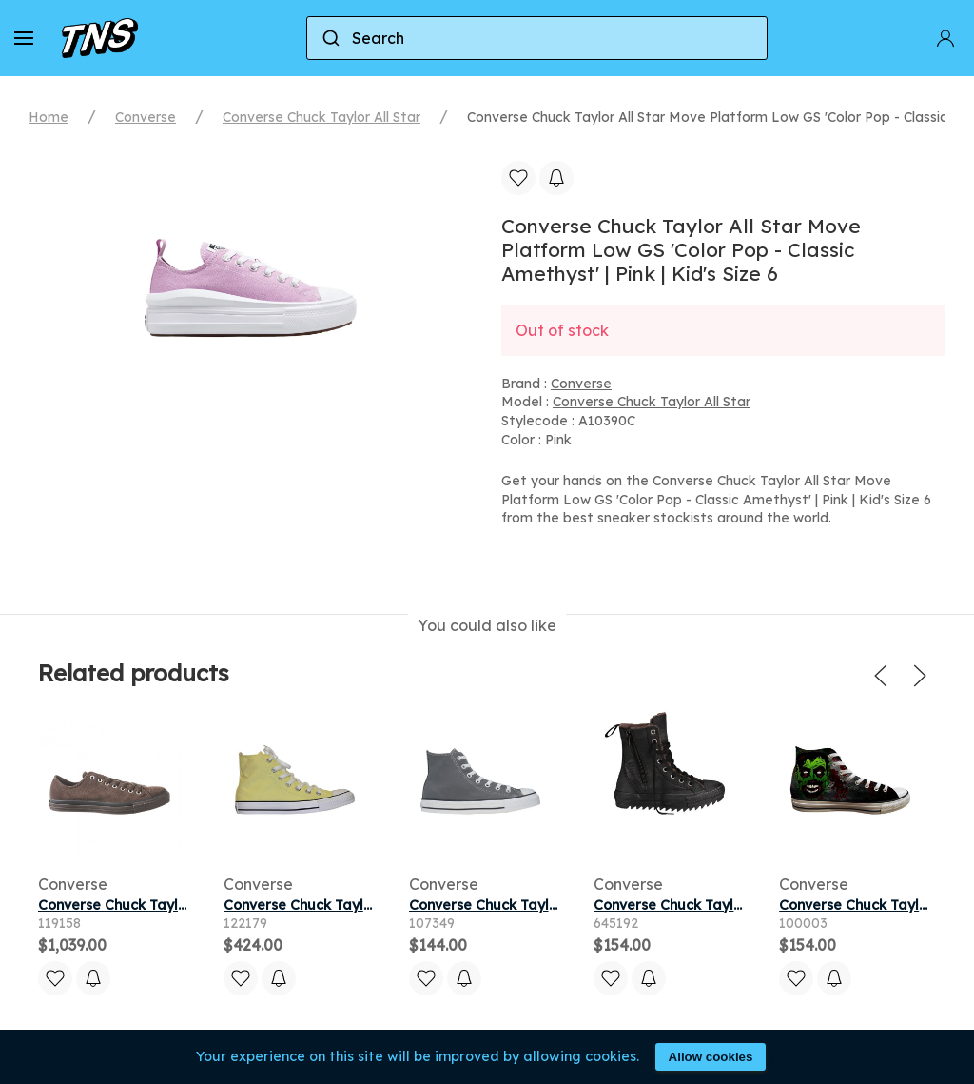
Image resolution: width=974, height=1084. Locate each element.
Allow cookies (711, 1057)
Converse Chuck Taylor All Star (321, 117)
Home (48, 117)
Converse (145, 117)
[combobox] (537, 38)
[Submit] (329, 38)
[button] (24, 38)
